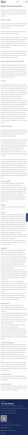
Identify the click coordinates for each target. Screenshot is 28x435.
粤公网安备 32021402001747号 (8, 430)
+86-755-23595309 (7, 404)
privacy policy (3, 433)
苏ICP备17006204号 (5, 427)
